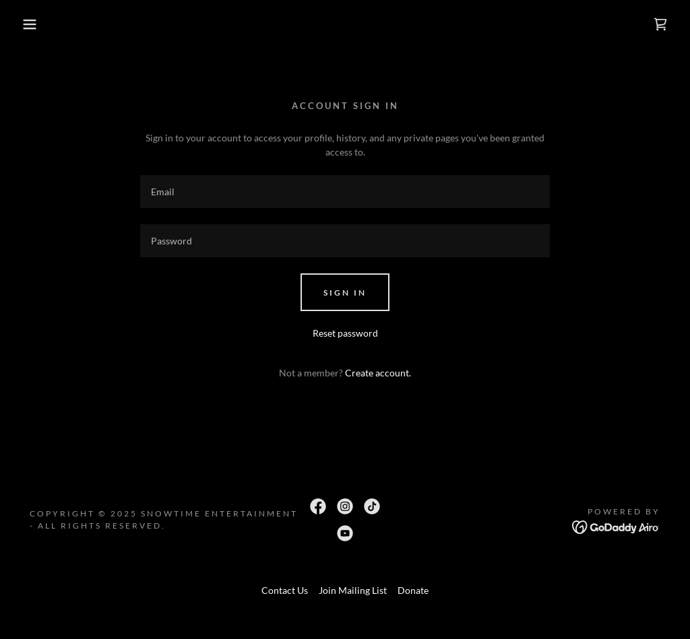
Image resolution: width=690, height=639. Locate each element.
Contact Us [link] (284, 590)
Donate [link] (413, 590)
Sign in (345, 293)
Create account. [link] (378, 372)
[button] (34, 24)
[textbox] (345, 191)
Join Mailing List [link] (353, 590)
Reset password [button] (345, 333)
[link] (660, 24)
